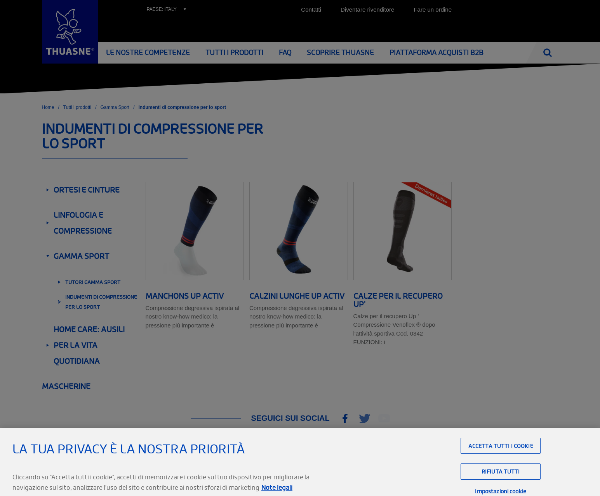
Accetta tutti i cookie (500, 455)
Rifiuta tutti (501, 480)
